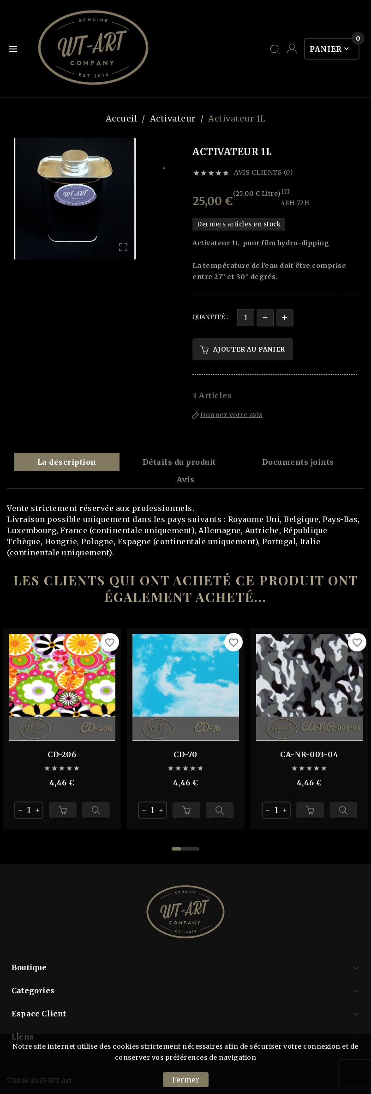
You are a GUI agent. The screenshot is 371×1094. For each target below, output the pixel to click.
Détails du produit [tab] (179, 462)
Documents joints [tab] (298, 462)
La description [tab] (66, 462)
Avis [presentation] (185, 479)
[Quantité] (245, 317)
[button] (176, 849)
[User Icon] (292, 48)
